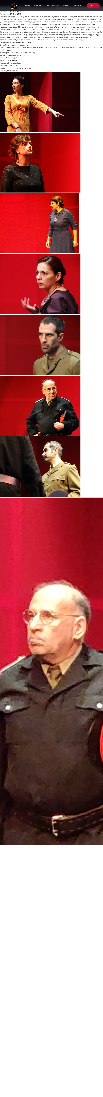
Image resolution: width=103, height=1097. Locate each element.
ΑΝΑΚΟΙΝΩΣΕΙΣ (53, 6)
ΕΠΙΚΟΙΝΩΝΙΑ (78, 6)
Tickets (93, 6)
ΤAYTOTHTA (38, 6)
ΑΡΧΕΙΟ (65, 6)
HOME (27, 6)
